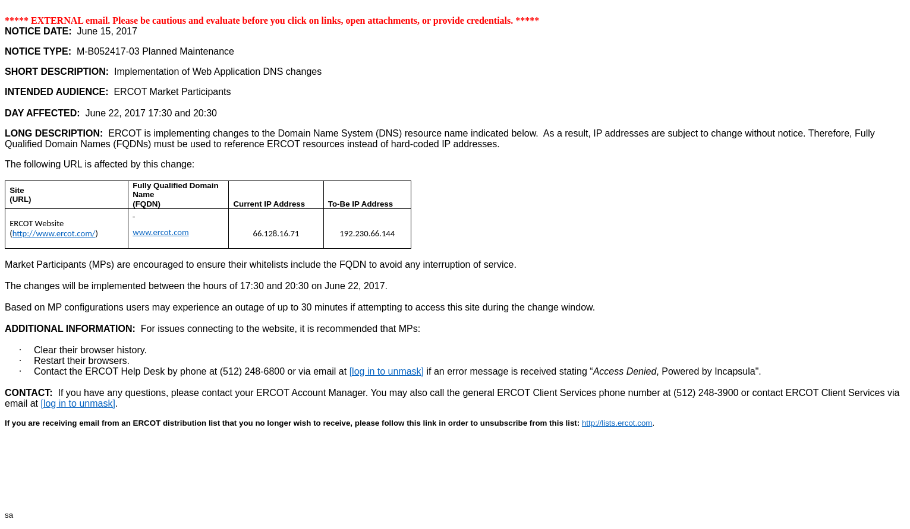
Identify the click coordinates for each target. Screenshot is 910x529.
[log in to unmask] (386, 371)
